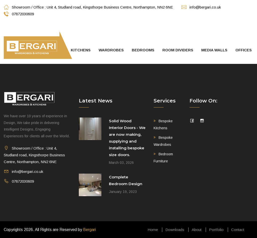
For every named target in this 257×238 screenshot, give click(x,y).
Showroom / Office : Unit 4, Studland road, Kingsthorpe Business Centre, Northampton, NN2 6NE (88, 7)
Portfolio (216, 229)
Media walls (214, 50)
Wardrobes (111, 50)
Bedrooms (143, 50)
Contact (237, 229)
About (197, 229)
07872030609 (19, 14)
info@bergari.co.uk (201, 7)
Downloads (174, 229)
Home (153, 229)
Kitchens (81, 50)
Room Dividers (177, 50)
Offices (243, 50)
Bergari (89, 229)
